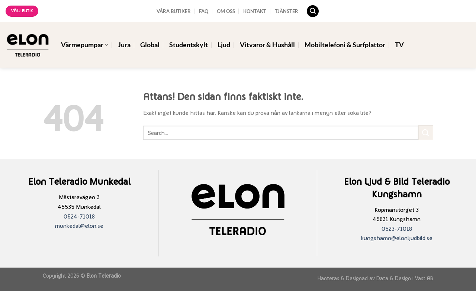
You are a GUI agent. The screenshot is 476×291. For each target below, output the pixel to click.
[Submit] (425, 132)
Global (150, 45)
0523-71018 (397, 228)
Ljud (224, 45)
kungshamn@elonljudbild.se (396, 238)
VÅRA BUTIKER (174, 11)
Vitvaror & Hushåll (267, 45)
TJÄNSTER (286, 11)
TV (399, 45)
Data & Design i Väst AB (404, 278)
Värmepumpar (84, 45)
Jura (124, 45)
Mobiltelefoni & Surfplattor (345, 45)
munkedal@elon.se (79, 225)
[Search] (313, 11)
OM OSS (226, 11)
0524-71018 (79, 216)
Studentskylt (188, 45)
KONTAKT (254, 11)
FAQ (203, 11)
